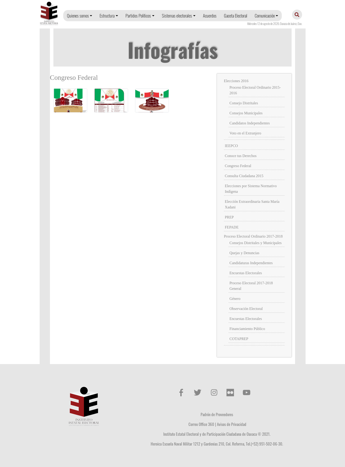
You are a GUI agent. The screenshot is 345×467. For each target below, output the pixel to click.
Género (235, 299)
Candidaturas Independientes (251, 263)
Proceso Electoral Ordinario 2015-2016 (255, 90)
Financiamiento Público (247, 329)
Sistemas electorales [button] (177, 15)
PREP (229, 217)
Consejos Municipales (246, 113)
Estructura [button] (107, 15)
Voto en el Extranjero (245, 133)
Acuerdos (209, 15)
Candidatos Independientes (250, 123)
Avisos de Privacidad (231, 424)
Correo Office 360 (201, 424)
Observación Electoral (246, 309)
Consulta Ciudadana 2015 (244, 176)
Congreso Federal (238, 166)
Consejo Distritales (244, 103)
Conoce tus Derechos (241, 156)
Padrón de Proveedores (217, 414)
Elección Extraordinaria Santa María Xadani (252, 204)
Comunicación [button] (265, 15)
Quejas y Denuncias (244, 253)
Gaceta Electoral (235, 15)
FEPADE (232, 227)
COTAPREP (239, 339)
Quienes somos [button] (78, 15)
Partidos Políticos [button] (138, 15)
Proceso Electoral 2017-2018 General (251, 286)
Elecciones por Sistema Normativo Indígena (251, 188)
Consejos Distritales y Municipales (256, 243)
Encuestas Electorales (246, 273)
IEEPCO (231, 146)
